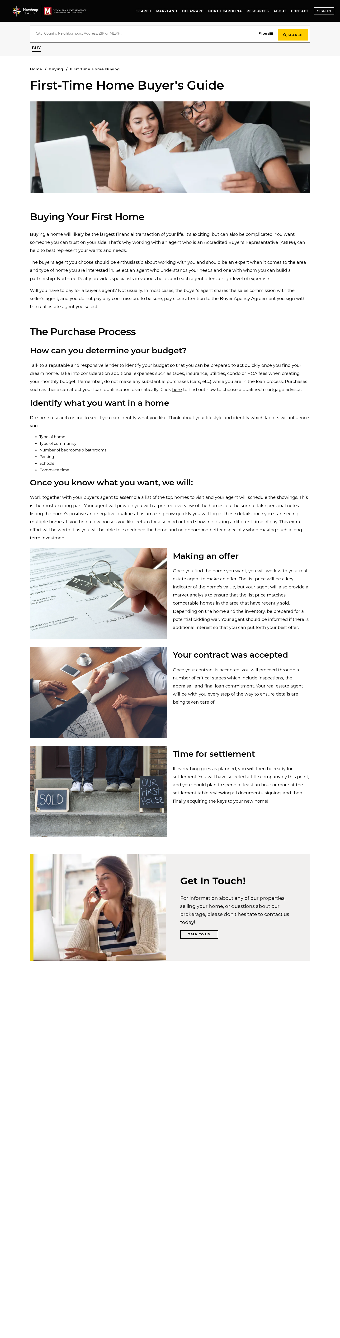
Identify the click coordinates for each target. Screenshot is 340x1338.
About (280, 11)
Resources (258, 11)
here (177, 388)
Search (144, 11)
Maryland (166, 11)
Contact (299, 11)
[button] (36, 47)
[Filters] (263, 33)
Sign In (324, 11)
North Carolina (225, 11)
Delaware (192, 11)
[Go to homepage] (53, 11)
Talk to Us (199, 933)
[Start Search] (292, 33)
